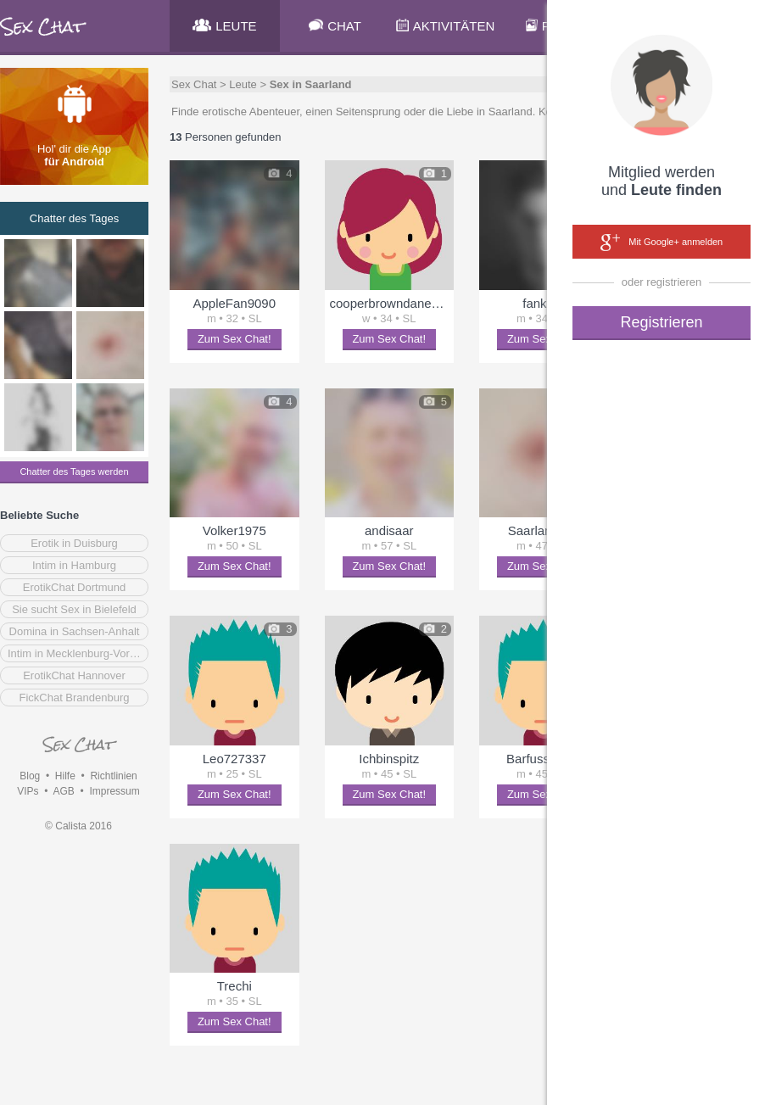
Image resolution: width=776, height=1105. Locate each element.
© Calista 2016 (78, 826)
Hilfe (65, 776)
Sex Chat (193, 84)
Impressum (114, 791)
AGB (63, 791)
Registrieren (661, 322)
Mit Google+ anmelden (661, 242)
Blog (30, 776)
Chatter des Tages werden (74, 471)
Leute (243, 84)
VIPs (27, 791)
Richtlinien (113, 776)
